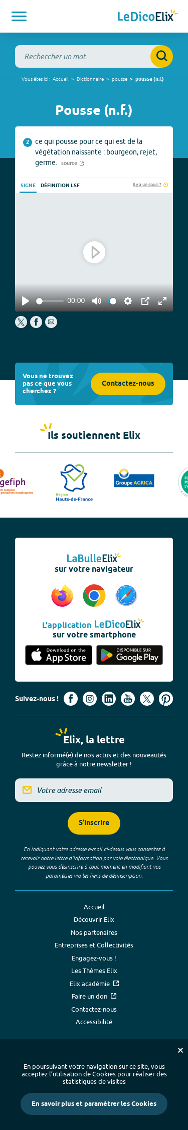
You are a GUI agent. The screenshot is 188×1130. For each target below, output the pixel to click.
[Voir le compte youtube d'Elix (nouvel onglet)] (128, 699)
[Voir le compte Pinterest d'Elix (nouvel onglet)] (166, 699)
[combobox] (94, 56)
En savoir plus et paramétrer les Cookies (94, 1103)
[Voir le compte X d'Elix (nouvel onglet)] (147, 699)
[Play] (26, 301)
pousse (119, 79)
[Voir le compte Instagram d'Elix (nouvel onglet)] (90, 699)
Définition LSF (60, 185)
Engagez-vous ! (94, 958)
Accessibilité (94, 1022)
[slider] (50, 301)
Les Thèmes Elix (94, 970)
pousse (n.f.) (149, 79)
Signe (28, 185)
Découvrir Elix (94, 919)
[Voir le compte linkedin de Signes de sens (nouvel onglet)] (109, 699)
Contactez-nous (128, 384)
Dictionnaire (90, 79)
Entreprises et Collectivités (94, 945)
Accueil (61, 79)
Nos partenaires (94, 932)
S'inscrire (94, 823)
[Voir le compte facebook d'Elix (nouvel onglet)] (71, 699)
